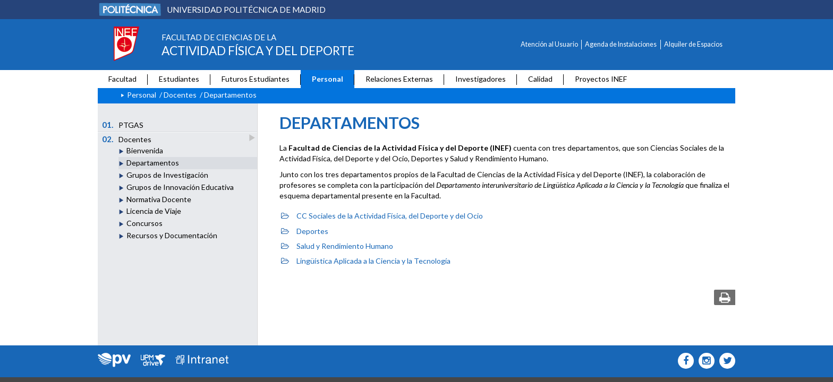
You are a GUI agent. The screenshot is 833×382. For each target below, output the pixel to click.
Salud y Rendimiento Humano (337, 245)
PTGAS (123, 124)
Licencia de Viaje (153, 210)
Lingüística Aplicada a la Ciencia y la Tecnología (365, 260)
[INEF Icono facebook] (683, 361)
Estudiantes (179, 78)
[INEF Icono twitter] (725, 361)
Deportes (304, 231)
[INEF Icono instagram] (704, 361)
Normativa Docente (158, 199)
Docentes (180, 94)
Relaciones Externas (399, 78)
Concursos (144, 223)
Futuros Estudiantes (256, 78)
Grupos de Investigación (167, 174)
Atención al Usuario (549, 44)
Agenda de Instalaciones (621, 44)
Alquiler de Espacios (693, 44)
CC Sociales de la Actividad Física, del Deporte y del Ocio (382, 215)
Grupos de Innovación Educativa (180, 187)
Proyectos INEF (601, 78)
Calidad (540, 78)
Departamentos (152, 162)
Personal (327, 78)
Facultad (122, 78)
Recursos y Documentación (171, 235)
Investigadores (480, 78)
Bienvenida (144, 150)
